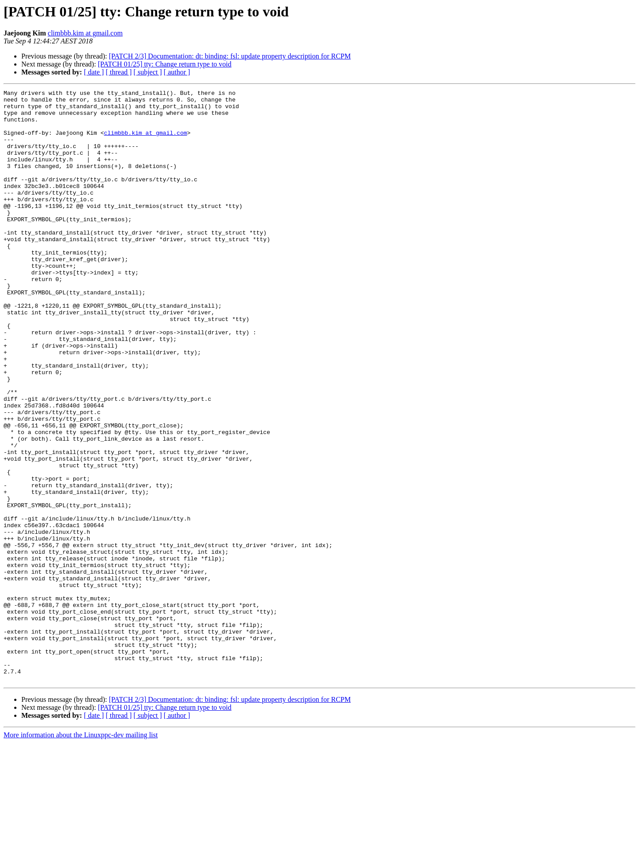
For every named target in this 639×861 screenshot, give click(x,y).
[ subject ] (148, 72)
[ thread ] (119, 72)
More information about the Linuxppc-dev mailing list (81, 853)
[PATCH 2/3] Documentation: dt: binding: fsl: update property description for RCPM (230, 56)
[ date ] (94, 72)
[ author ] (177, 72)
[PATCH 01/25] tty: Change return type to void (164, 64)
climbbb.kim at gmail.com (85, 33)
